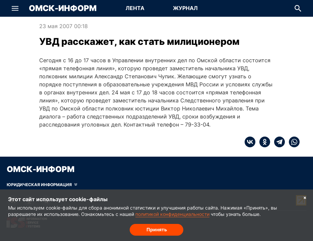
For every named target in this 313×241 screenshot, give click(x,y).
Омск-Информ (63, 8)
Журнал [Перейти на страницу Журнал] (185, 8)
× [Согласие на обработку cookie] (305, 197)
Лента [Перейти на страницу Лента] (135, 8)
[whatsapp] (292, 142)
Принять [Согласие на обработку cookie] (156, 229)
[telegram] (277, 142)
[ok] (262, 142)
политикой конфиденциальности (172, 214)
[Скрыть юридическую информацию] (42, 185)
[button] (15, 8)
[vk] (250, 142)
